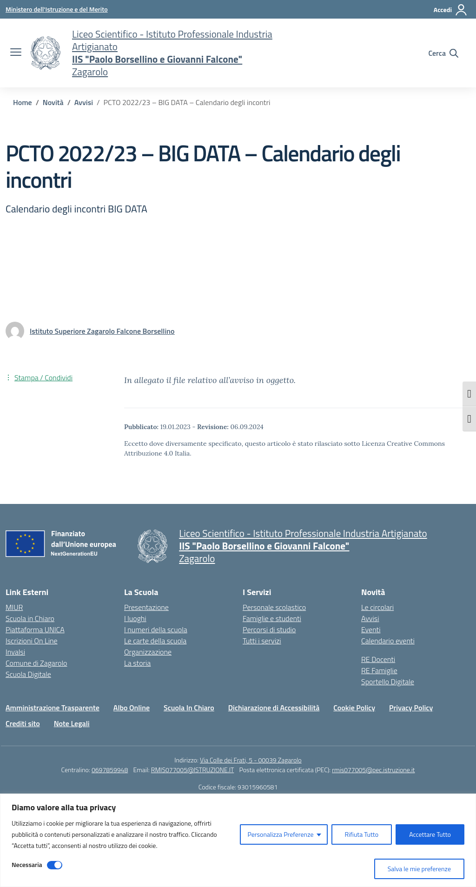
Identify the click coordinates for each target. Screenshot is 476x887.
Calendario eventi (388, 640)
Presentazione (146, 607)
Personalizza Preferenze (280, 834)
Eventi (371, 629)
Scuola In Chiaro (189, 707)
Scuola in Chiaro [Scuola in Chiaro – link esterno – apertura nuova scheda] (30, 618)
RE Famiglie (379, 670)
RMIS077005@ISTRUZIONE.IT (192, 769)
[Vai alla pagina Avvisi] (83, 102)
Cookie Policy (354, 707)
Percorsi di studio (269, 629)
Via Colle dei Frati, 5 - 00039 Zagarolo (251, 760)
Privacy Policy (411, 707)
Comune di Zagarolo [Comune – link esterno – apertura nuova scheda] (36, 663)
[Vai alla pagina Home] (22, 102)
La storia (137, 663)
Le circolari (377, 607)
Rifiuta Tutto (362, 834)
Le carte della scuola (155, 640)
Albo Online (131, 707)
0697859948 (110, 769)
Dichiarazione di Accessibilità (273, 707)
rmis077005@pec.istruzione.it (373, 769)
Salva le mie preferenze (419, 869)
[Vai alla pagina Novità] (53, 102)
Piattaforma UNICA (35, 629)
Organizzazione (148, 651)
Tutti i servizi (262, 640)
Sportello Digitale (387, 681)
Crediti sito (23, 723)
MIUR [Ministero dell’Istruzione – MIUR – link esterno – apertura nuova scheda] (14, 607)
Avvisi (370, 618)
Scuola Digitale (28, 674)
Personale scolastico (274, 607)
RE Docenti (378, 659)
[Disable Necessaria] (54, 865)
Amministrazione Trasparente (52, 707)
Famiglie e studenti (272, 618)
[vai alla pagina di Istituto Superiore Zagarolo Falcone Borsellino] (102, 331)
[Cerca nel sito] (443, 53)
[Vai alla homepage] (45, 53)
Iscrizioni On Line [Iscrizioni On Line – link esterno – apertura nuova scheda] (32, 640)
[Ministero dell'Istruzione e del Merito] (57, 9)
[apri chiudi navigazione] (15, 53)
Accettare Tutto (430, 834)
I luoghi (135, 618)
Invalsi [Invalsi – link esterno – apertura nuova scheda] (15, 651)
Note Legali (72, 723)
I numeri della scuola (155, 629)
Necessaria (27, 864)
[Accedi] (450, 10)
